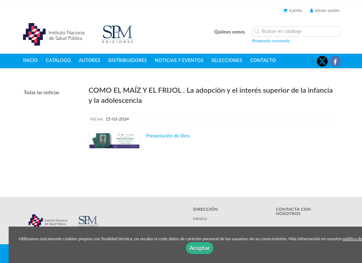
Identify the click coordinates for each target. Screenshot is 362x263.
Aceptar (199, 247)
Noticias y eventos (179, 60)
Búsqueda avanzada (270, 40)
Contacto (263, 60)
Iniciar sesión (325, 10)
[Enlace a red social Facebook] (335, 61)
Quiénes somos (229, 32)
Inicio (30, 60)
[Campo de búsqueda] (296, 31)
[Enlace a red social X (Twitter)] (322, 61)
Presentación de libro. (169, 136)
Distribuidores (127, 60)
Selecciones (227, 60)
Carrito (292, 10)
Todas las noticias (42, 92)
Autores (90, 60)
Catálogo (58, 60)
